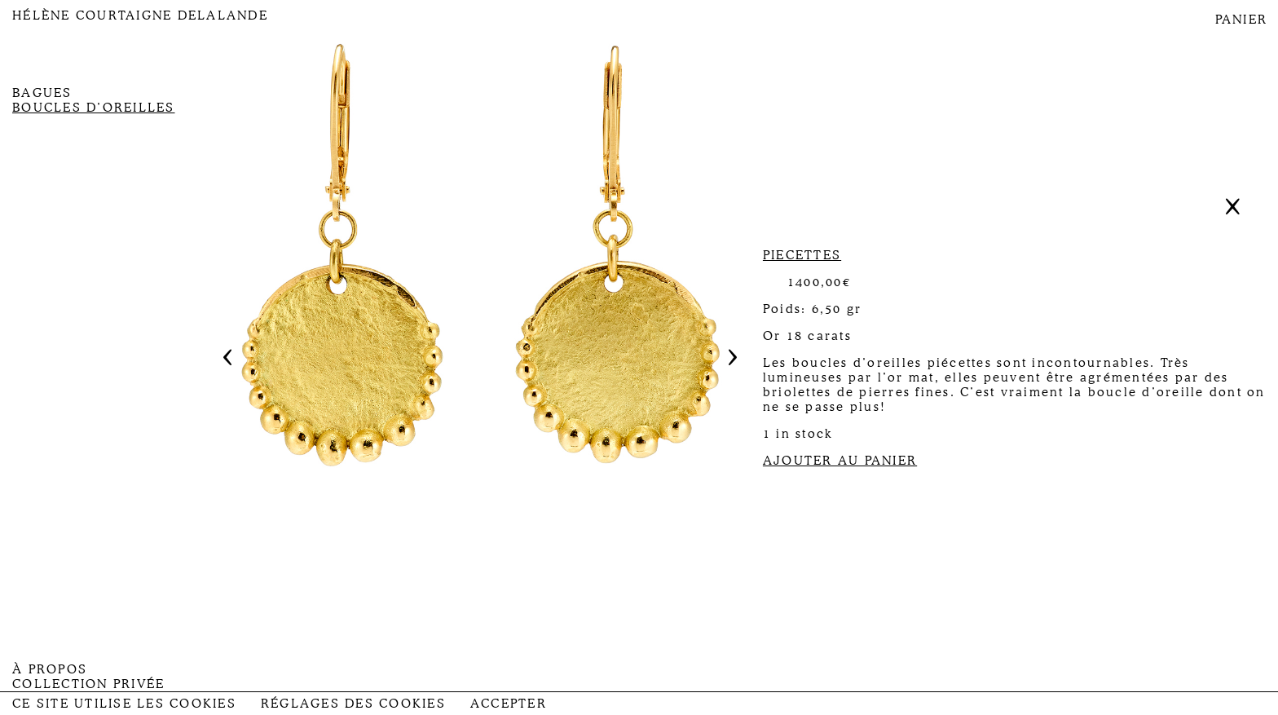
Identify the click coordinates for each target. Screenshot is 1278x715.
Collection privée (88, 684)
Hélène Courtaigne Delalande (140, 15)
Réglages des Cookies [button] (353, 703)
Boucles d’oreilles (93, 107)
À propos (49, 669)
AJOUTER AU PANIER (840, 460)
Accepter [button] (508, 703)
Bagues (42, 93)
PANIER (1241, 19)
